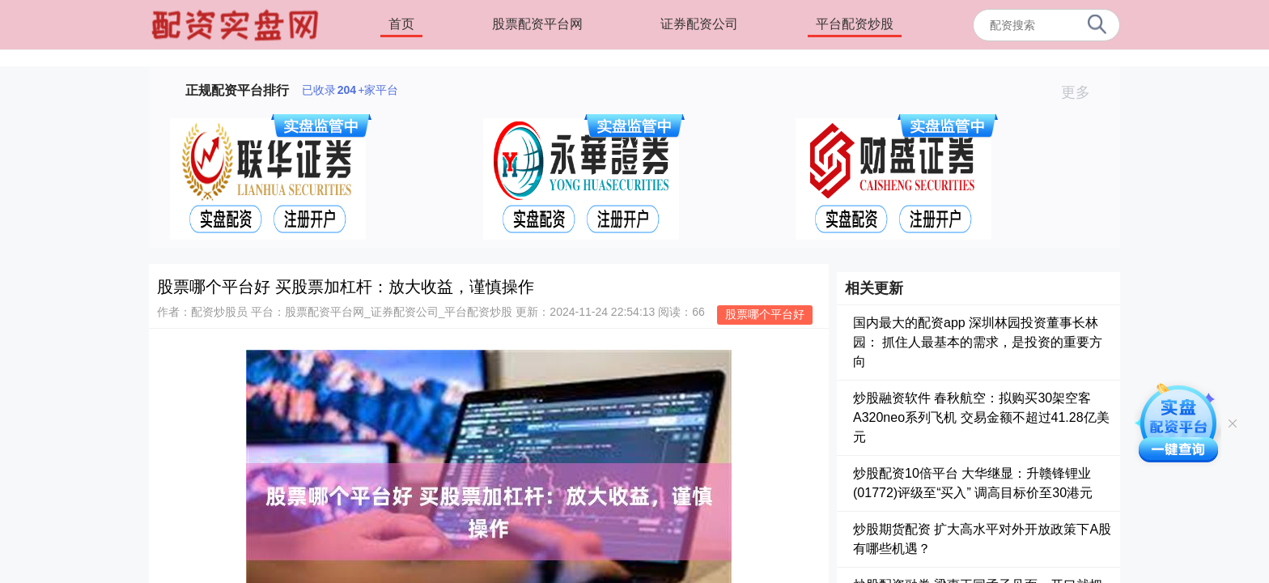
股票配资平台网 (537, 24)
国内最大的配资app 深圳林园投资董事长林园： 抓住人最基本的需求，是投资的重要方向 (977, 342)
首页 (401, 24)
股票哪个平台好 (764, 314)
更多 (1082, 92)
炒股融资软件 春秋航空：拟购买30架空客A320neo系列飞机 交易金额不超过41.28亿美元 (981, 417)
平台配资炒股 (854, 24)
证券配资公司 (699, 24)
